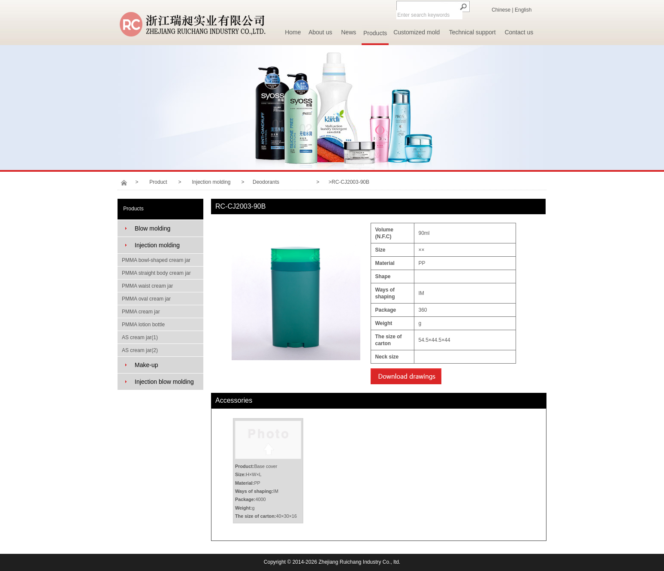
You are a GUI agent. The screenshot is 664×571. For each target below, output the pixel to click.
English (523, 10)
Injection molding (211, 182)
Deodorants (266, 182)
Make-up (146, 364)
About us (320, 32)
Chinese (501, 10)
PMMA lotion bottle (143, 325)
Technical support (472, 32)
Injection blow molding (164, 381)
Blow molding (152, 228)
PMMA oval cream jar (146, 299)
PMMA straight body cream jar (156, 273)
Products (375, 33)
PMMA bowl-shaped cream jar (156, 260)
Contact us (518, 32)
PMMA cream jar (141, 312)
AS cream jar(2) (140, 350)
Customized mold (416, 32)
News (348, 32)
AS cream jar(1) (140, 337)
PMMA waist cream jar (147, 286)
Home (293, 32)
